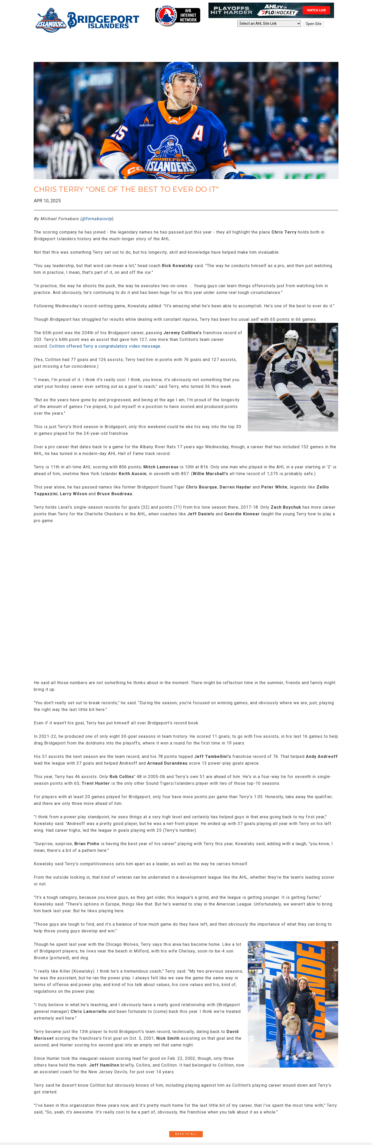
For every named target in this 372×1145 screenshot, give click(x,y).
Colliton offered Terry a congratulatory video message (104, 346)
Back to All (186, 1134)
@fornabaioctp (97, 218)
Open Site (314, 24)
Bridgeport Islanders (88, 21)
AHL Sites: (227, 24)
